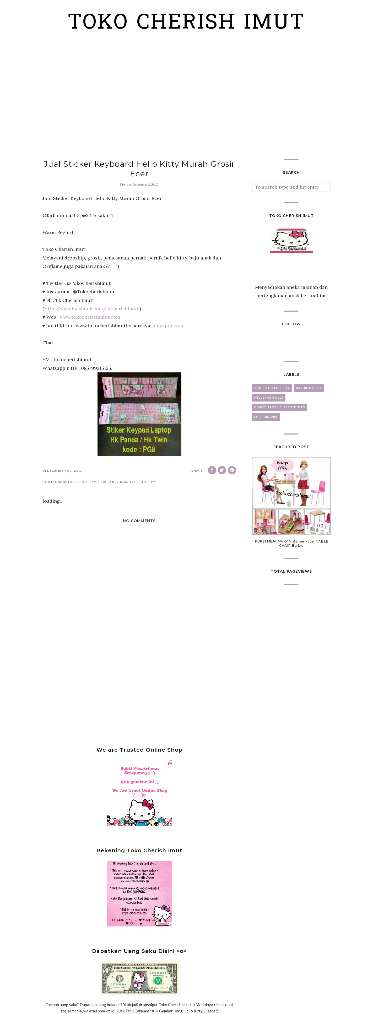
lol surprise (266, 417)
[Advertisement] (186, 106)
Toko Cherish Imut (186, 23)
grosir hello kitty (272, 388)
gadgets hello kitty (75, 482)
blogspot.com (168, 326)
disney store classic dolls (279, 407)
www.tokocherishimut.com (90, 317)
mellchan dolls (268, 397)
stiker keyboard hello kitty (126, 482)
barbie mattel (309, 388)
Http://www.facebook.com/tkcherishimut (91, 309)
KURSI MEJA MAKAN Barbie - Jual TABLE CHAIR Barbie (291, 543)
